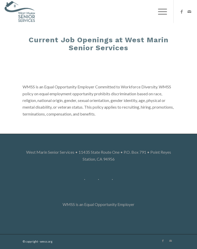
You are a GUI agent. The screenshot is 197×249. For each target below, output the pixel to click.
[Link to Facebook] (181, 11)
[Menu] (160, 11)
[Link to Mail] (189, 11)
